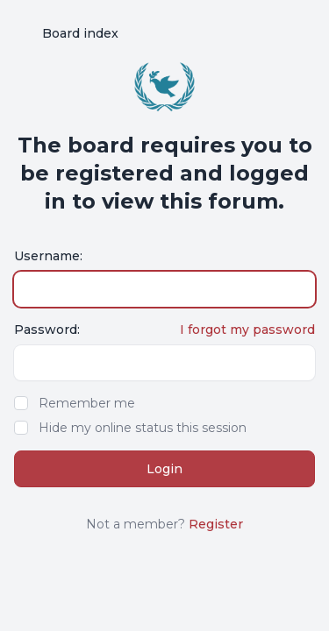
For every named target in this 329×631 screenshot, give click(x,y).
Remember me (87, 403)
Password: (47, 329)
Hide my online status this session (143, 428)
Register (216, 524)
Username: (48, 256)
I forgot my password (247, 329)
